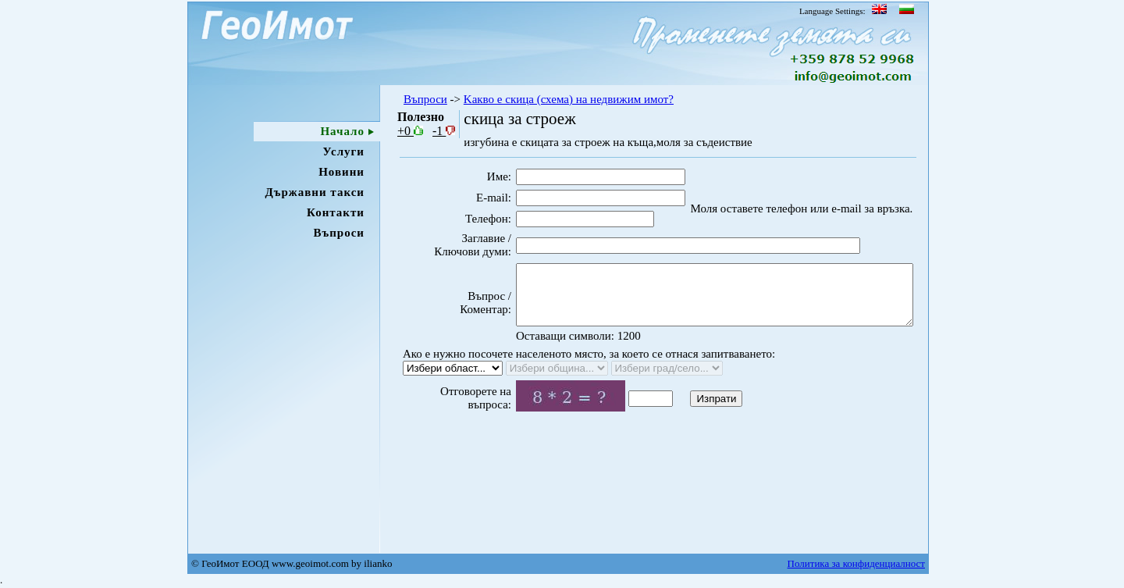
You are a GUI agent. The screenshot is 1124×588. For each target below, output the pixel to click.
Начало (342, 131)
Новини (341, 172)
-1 (443, 130)
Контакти (336, 212)
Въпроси (339, 232)
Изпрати (690, 423)
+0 (410, 130)
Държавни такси (315, 192)
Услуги (344, 151)
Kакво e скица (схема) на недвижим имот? (569, 99)
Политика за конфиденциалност (856, 563)
